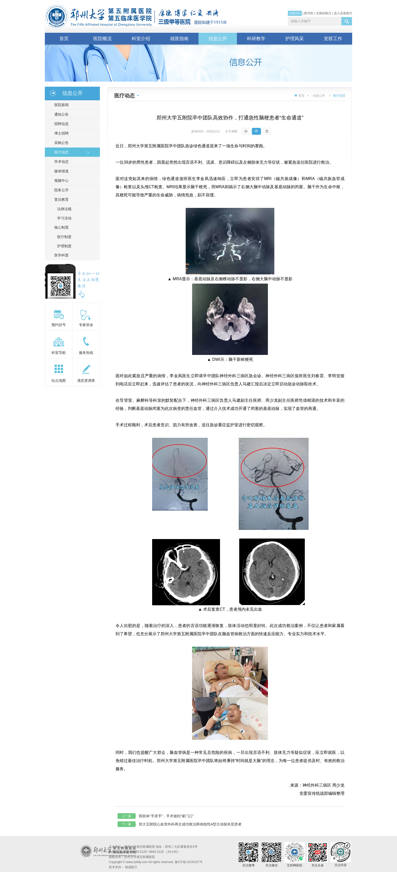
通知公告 (60, 114)
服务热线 (86, 353)
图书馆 (308, 13)
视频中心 (60, 180)
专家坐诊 (86, 325)
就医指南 (179, 38)
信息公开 (217, 38)
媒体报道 (60, 171)
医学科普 (60, 255)
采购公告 (60, 143)
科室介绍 (141, 38)
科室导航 (58, 353)
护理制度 (64, 246)
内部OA (294, 13)
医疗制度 (64, 237)
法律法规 (64, 209)
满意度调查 (86, 380)
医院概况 (102, 38)
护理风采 (294, 38)
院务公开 (60, 190)
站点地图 (58, 380)
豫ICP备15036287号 (189, 862)
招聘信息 (60, 124)
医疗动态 (60, 152)
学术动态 (60, 162)
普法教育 (60, 199)
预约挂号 (58, 325)
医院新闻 (60, 105)
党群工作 (333, 38)
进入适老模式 (343, 13)
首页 (64, 38)
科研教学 (256, 38)
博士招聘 (60, 133)
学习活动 (64, 218)
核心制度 (60, 227)
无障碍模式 (323, 13)
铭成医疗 (131, 867)
